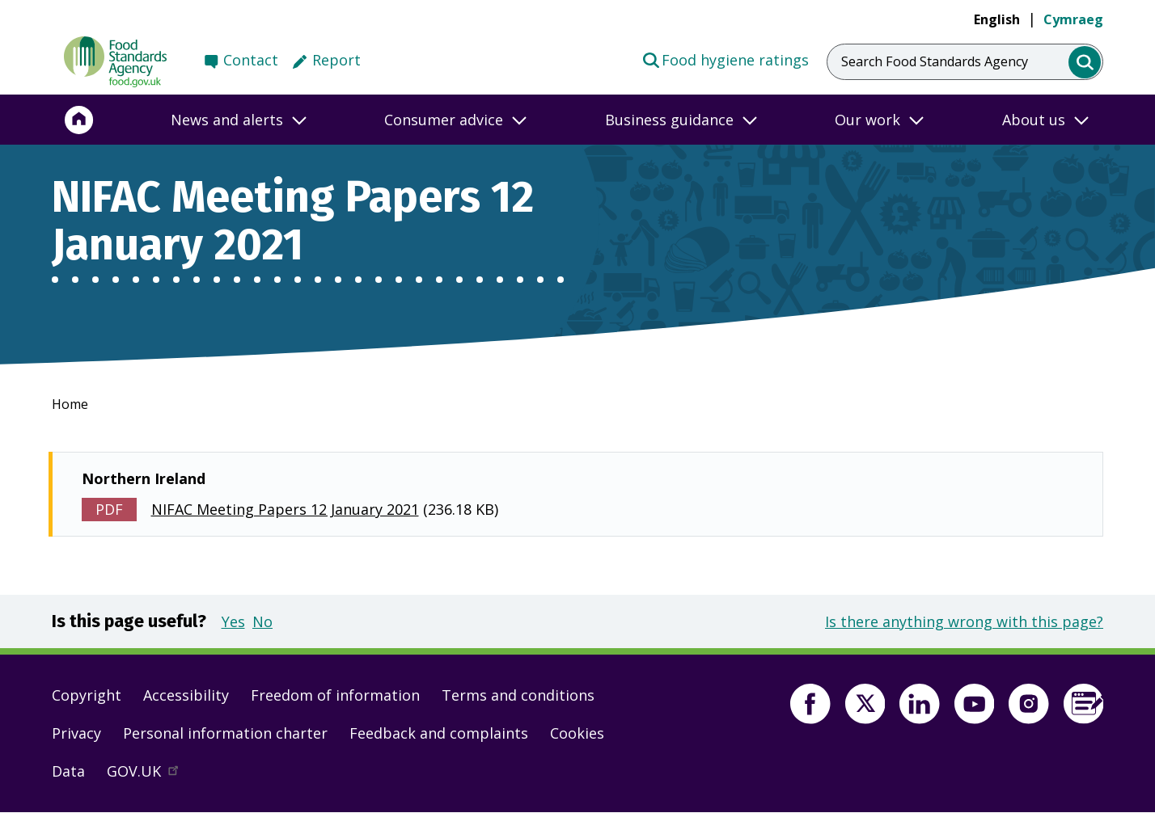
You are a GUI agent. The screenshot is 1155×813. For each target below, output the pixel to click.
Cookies (577, 733)
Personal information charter (225, 733)
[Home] (79, 120)
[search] (1085, 62)
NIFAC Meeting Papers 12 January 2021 (285, 509)
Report (336, 60)
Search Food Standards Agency (934, 61)
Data (68, 771)
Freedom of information (335, 695)
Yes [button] (233, 621)
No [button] (262, 621)
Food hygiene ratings (725, 59)
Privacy (76, 733)
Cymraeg (1073, 19)
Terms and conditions (518, 695)
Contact (250, 60)
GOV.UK (149, 775)
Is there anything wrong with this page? (964, 621)
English (997, 19)
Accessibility (186, 695)
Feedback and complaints (438, 733)
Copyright (86, 695)
